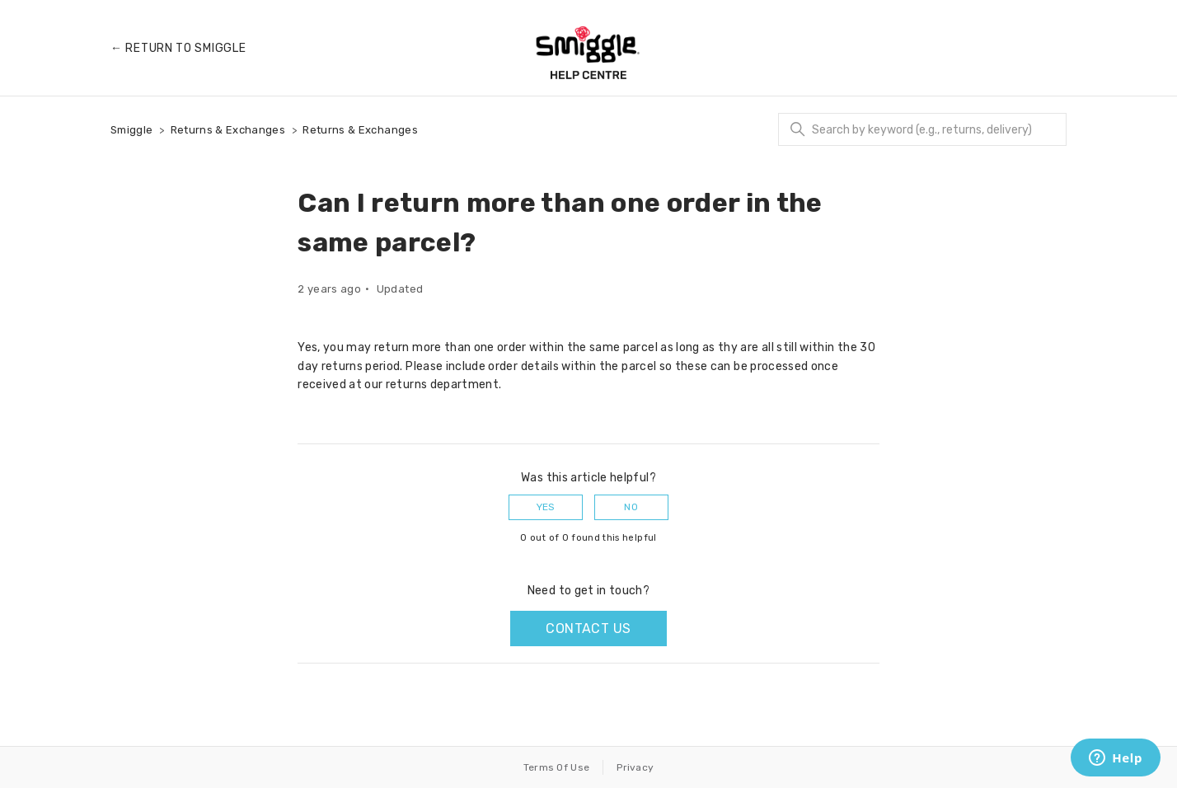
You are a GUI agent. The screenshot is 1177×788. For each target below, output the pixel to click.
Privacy (635, 767)
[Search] (922, 129)
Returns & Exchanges (228, 130)
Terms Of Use (556, 767)
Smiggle (131, 130)
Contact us (588, 628)
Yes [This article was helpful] (546, 507)
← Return (178, 48)
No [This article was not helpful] (631, 507)
